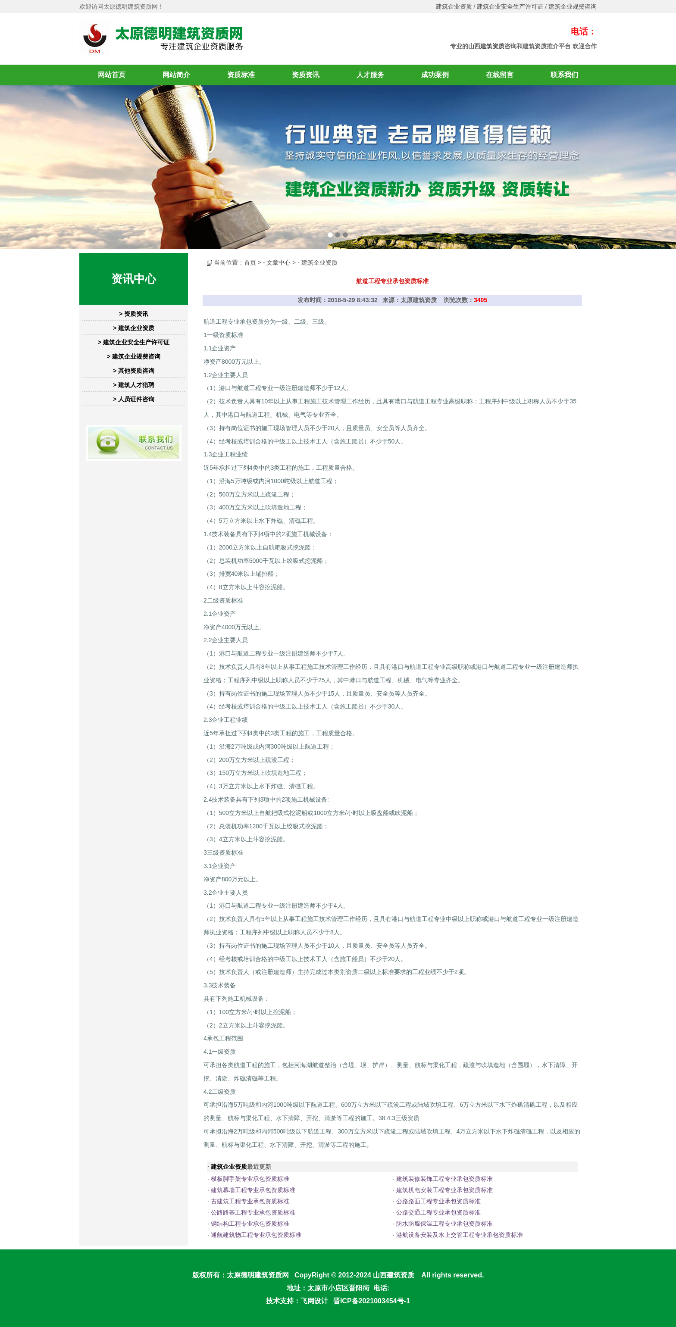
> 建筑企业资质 (133, 328)
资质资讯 (305, 74)
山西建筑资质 (486, 46)
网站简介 (176, 74)
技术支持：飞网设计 (297, 1301)
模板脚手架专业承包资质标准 (250, 1178)
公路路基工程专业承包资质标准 (253, 1212)
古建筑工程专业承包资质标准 (250, 1201)
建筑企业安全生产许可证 (510, 6)
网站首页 (111, 74)
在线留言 (499, 74)
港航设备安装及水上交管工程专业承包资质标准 (459, 1234)
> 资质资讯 (133, 313)
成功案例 (435, 74)
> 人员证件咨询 (133, 399)
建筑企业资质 (454, 6)
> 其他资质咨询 (133, 370)
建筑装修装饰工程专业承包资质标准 (444, 1178)
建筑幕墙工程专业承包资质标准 (253, 1189)
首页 (250, 262)
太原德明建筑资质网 (258, 1275)
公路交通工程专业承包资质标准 (438, 1212)
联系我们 (564, 74)
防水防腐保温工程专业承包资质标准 (444, 1223)
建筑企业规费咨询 (572, 6)
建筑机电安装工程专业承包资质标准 (444, 1189)
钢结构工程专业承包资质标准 (250, 1223)
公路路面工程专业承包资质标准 (438, 1201)
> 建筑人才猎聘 (133, 384)
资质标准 (241, 74)
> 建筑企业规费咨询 (133, 356)
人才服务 (370, 74)
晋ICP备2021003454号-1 (371, 1301)
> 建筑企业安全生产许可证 (133, 342)
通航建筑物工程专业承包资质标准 (256, 1234)
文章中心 (278, 262)
